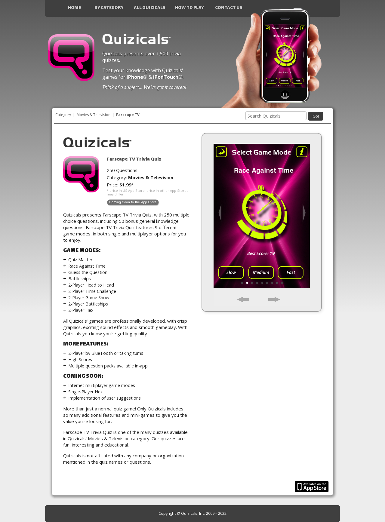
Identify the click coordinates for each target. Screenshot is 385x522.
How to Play (189, 8)
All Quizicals (149, 8)
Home (74, 8)
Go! (316, 116)
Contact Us (228, 8)
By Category (109, 8)
